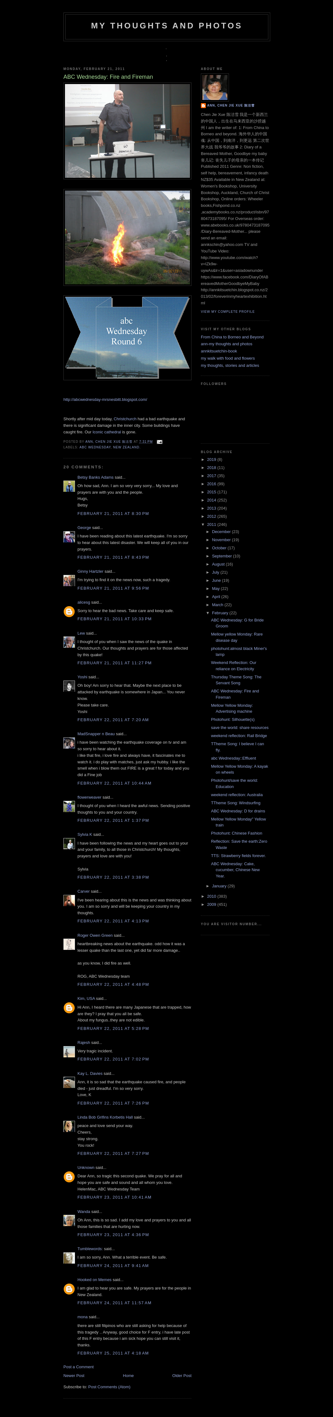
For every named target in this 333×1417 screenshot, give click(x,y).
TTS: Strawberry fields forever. (238, 855)
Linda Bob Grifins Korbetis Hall (105, 1117)
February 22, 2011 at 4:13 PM (113, 921)
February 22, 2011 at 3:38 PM (113, 877)
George (84, 527)
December (222, 531)
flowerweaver (89, 797)
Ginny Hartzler (90, 571)
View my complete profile (228, 311)
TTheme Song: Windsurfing (235, 803)
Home (128, 1375)
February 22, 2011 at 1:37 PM (113, 820)
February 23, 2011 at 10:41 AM (114, 1197)
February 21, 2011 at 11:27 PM (114, 663)
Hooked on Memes (94, 1279)
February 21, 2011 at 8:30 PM (113, 513)
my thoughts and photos (166, 25)
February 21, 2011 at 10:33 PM (114, 618)
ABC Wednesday (95, 447)
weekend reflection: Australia (236, 794)
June (217, 580)
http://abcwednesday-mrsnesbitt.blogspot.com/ (105, 399)
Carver (83, 891)
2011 (212, 524)
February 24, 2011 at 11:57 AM (114, 1302)
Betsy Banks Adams (95, 477)
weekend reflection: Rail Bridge (239, 735)
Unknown (85, 1167)
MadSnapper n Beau (96, 733)
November (222, 539)
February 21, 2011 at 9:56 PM (113, 588)
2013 (212, 508)
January (220, 886)
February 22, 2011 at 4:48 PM (113, 984)
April (216, 596)
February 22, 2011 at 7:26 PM (113, 1103)
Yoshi (82, 677)
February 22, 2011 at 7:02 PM (113, 1059)
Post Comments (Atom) (109, 1387)
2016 (212, 483)
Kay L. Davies (89, 1073)
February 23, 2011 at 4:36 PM (113, 1234)
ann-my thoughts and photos (226, 344)
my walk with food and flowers (228, 358)
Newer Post (73, 1375)
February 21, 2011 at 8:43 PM (113, 557)
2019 (212, 459)
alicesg (83, 602)
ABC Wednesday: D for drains (238, 811)
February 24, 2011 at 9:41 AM (113, 1265)
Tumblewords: (90, 1248)
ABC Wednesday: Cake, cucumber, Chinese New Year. (235, 869)
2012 (212, 516)
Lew (81, 633)
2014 (212, 500)
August (219, 564)
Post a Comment (78, 1367)
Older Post (181, 1375)
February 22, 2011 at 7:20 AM (113, 719)
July (216, 572)
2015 (212, 492)
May (216, 588)
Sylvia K (84, 834)
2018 (212, 467)
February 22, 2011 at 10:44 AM (114, 783)
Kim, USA (86, 998)
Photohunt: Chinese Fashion (236, 833)
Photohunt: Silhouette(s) (232, 719)
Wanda (83, 1211)
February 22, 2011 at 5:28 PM (113, 1028)
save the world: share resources (239, 727)
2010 (212, 896)
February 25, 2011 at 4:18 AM (113, 1353)
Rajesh (83, 1042)
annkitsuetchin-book (219, 351)
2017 (212, 475)
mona (82, 1317)
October (220, 548)
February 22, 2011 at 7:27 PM (113, 1153)
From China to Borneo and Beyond (232, 337)
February (221, 613)
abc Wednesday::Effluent (233, 758)
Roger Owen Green (95, 935)
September (222, 556)
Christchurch (125, 419)
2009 (212, 904)
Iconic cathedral (106, 432)
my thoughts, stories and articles (230, 365)
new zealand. (127, 447)
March (218, 604)
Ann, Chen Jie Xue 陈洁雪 (109, 441)
